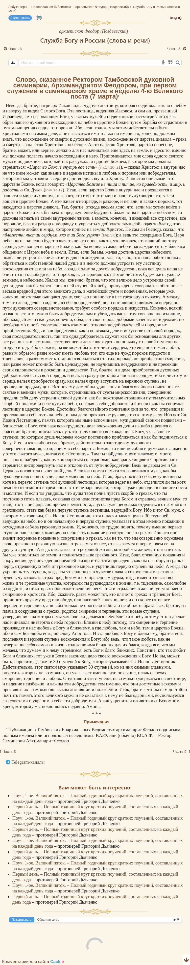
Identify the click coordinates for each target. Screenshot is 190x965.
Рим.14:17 (54, 190)
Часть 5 (174, 49)
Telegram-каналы (28, 762)
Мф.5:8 (109, 235)
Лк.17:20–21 (110, 167)
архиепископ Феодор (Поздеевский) (93, 31)
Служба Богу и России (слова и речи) (95, 40)
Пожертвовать (20, 18)
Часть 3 (15, 49)
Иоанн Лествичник (21, 420)
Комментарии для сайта (33, 961)
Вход (176, 18)
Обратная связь (48, 919)
